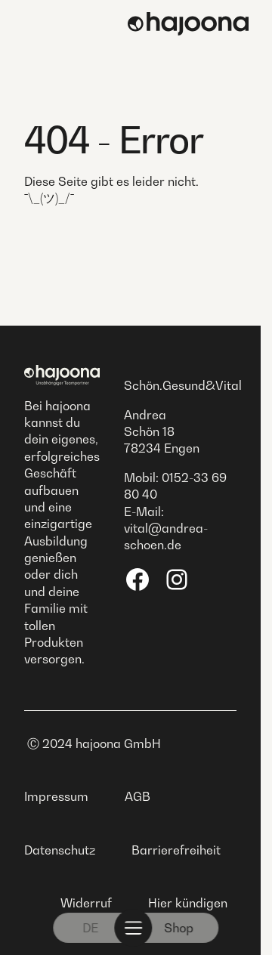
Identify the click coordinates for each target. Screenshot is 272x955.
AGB (137, 796)
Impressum (56, 796)
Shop (179, 927)
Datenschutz (59, 850)
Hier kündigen (187, 902)
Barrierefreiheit (176, 850)
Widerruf (86, 902)
